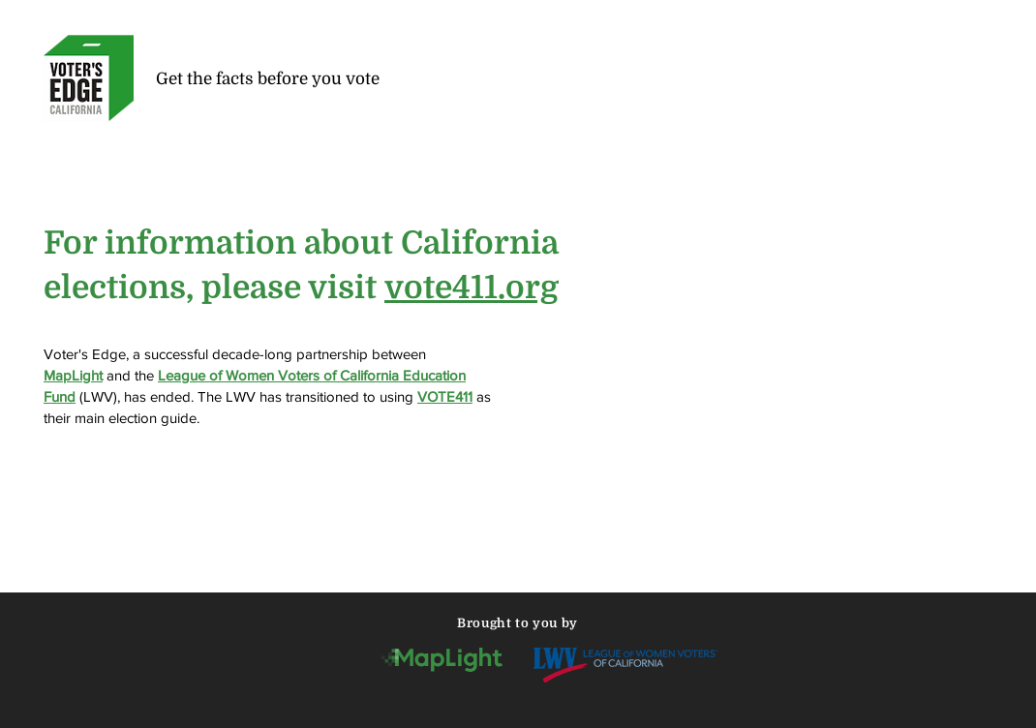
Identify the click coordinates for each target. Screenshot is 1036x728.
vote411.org (471, 287)
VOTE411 (444, 396)
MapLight (73, 375)
